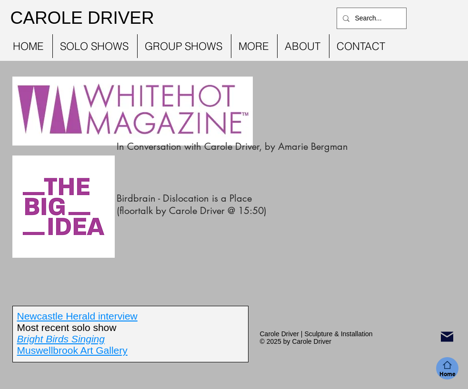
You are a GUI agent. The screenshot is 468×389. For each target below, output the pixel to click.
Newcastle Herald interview (77, 316)
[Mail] (447, 337)
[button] (95, 46)
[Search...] (370, 18)
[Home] (447, 368)
